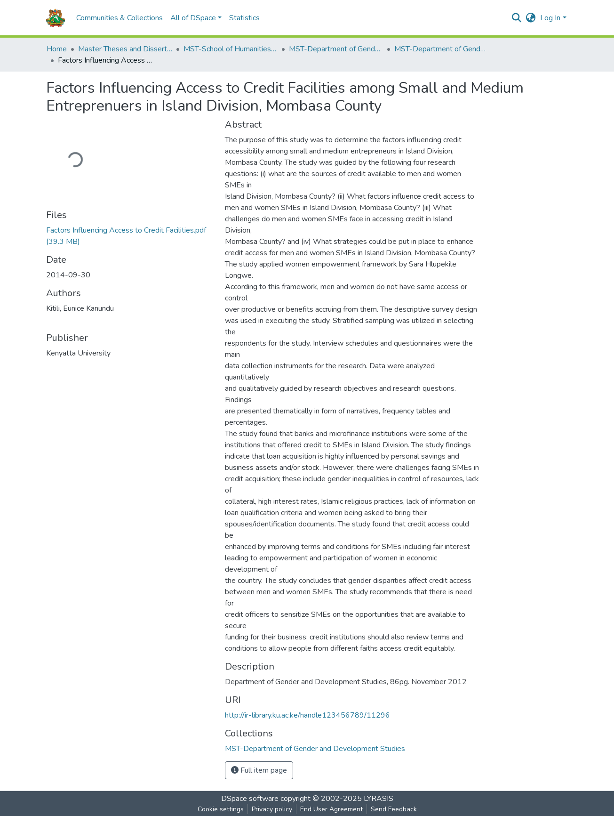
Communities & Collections (119, 18)
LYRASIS (378, 798)
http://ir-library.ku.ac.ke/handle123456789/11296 (307, 715)
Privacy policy (272, 809)
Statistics (244, 18)
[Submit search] (516, 18)
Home (57, 49)
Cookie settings (221, 809)
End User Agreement (331, 809)
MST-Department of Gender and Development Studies (336, 49)
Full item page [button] (259, 770)
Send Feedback (394, 809)
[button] (530, 18)
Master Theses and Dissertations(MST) (125, 49)
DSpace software (250, 798)
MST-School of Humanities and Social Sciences (230, 49)
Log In (550, 18)
